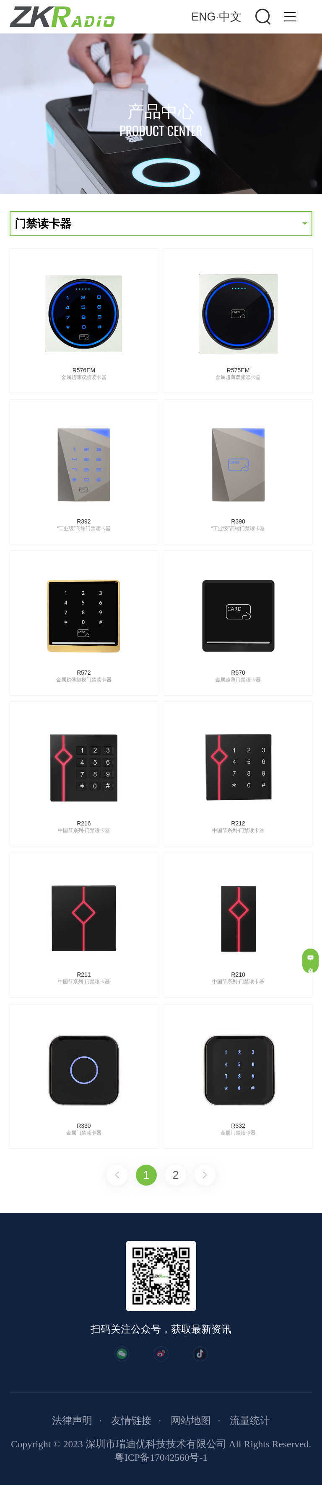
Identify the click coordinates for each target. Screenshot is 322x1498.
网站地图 (191, 1433)
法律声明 (72, 1433)
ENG (203, 16)
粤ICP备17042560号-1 (161, 1470)
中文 (230, 16)
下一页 (205, 1175)
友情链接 (131, 1433)
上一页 (116, 1175)
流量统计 (250, 1433)
